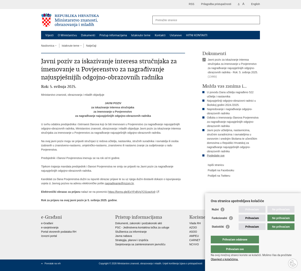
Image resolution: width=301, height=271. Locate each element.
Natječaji (91, 45)
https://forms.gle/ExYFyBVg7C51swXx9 (131, 191)
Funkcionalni (219, 225)
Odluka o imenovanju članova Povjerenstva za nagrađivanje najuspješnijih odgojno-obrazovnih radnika (233, 122)
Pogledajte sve (216, 155)
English (255, 4)
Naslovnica (47, 45)
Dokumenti (88, 35)
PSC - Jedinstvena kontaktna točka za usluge (142, 227)
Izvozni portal (49, 235)
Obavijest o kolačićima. (224, 259)
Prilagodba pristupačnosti (216, 4)
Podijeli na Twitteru (216, 176)
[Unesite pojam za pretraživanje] (202, 20)
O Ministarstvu (67, 35)
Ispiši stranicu (213, 165)
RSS (191, 4)
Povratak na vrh (53, 263)
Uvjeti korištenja (171, 263)
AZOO (193, 227)
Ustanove (176, 35)
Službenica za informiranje (131, 231)
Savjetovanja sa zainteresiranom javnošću (140, 244)
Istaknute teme (140, 35)
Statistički (218, 234)
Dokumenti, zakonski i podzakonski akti (138, 223)
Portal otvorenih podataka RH (58, 231)
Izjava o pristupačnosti (190, 263)
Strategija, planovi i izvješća (131, 240)
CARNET (194, 240)
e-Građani (47, 223)
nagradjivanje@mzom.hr (119, 183)
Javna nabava (123, 235)
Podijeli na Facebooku (218, 170)
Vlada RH (195, 223)
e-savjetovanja (49, 227)
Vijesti (49, 35)
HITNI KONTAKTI (196, 35)
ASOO (193, 231)
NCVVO (194, 244)
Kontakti (160, 35)
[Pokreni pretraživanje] (255, 20)
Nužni (215, 217)
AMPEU (194, 235)
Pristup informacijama (113, 35)
